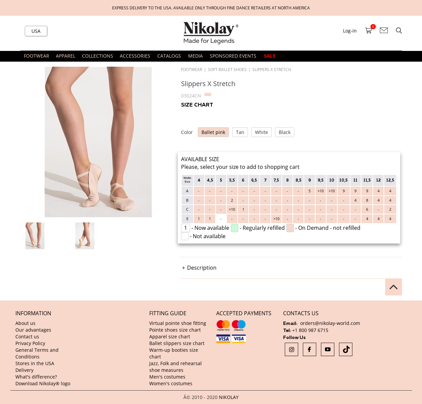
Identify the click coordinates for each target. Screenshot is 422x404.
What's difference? (36, 377)
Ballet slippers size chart (176, 343)
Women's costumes (170, 383)
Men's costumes (167, 377)
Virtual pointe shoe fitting (177, 323)
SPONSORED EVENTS (233, 56)
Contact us (27, 336)
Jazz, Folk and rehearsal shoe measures (175, 366)
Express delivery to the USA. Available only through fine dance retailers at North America (211, 7)
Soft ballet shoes (227, 69)
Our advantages (33, 330)
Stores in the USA (34, 363)
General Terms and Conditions (37, 353)
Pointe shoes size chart (175, 330)
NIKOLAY (229, 397)
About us (25, 323)
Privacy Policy (30, 343)
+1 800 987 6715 (310, 330)
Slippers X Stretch (271, 69)
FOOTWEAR (191, 69)
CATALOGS (169, 56)
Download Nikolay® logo (42, 383)
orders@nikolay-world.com (330, 323)
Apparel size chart (169, 336)
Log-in (350, 30)
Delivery (24, 370)
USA (35, 31)
